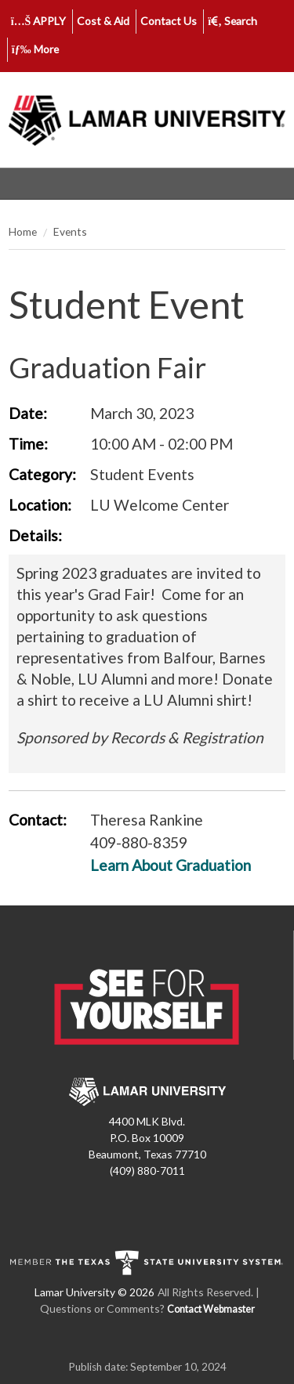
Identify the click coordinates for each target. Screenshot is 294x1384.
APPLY (39, 20)
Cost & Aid (103, 20)
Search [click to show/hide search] (232, 20)
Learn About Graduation (170, 865)
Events (70, 231)
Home (23, 231)
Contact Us (168, 20)
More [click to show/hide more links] (35, 49)
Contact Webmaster (211, 1309)
